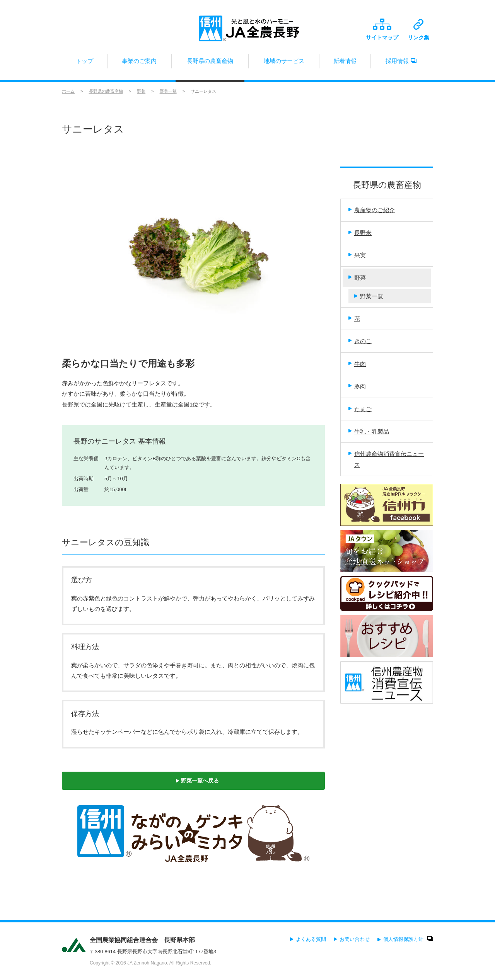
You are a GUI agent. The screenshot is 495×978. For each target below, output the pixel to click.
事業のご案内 (139, 63)
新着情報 (344, 63)
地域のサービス (284, 63)
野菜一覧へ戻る (197, 780)
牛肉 (357, 364)
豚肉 (357, 386)
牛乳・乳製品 (368, 431)
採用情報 (402, 63)
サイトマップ (382, 30)
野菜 (141, 91)
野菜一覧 (168, 91)
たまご (360, 409)
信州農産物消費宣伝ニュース (386, 459)
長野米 (360, 233)
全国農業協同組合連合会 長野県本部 (142, 940)
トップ (84, 63)
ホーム (68, 91)
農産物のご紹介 (371, 210)
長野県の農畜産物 (210, 63)
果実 (357, 255)
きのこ (360, 341)
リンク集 (418, 30)
